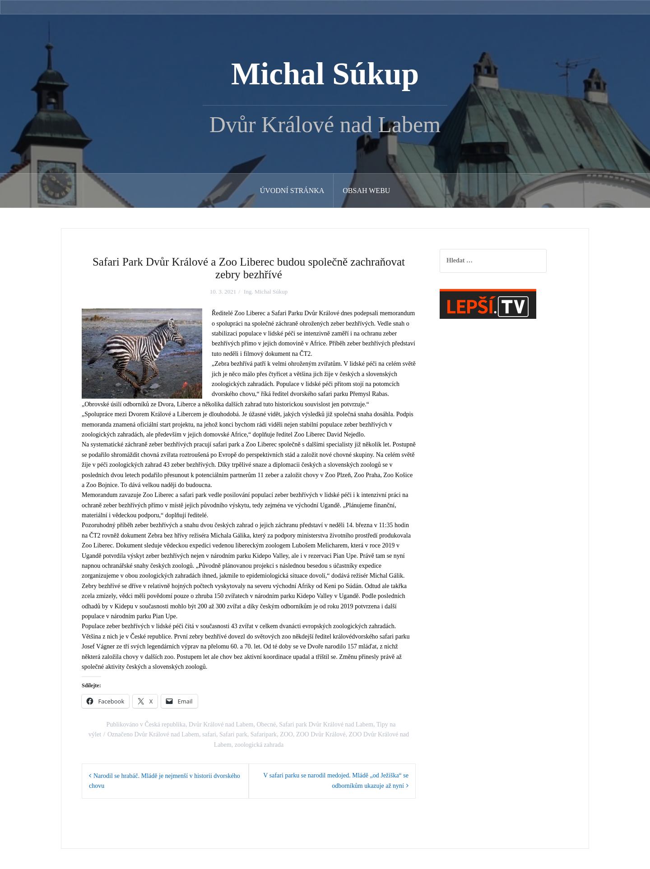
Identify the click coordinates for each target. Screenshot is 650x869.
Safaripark (264, 734)
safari (209, 734)
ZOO (286, 734)
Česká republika (165, 724)
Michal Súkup (325, 74)
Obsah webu (366, 190)
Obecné (266, 724)
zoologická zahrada (259, 744)
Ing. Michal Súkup (266, 291)
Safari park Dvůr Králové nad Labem (326, 724)
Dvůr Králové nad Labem (221, 724)
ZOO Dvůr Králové (321, 734)
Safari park (233, 734)
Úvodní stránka (292, 190)
